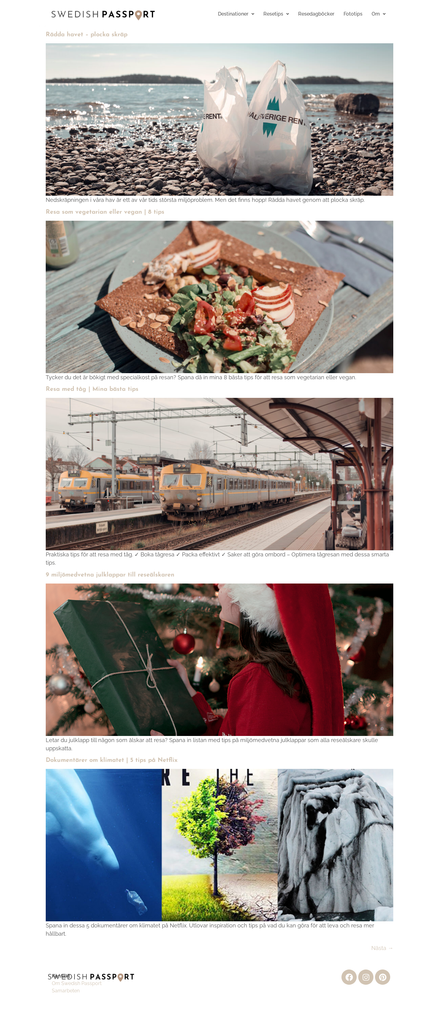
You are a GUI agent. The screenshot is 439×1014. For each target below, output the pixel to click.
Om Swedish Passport (77, 983)
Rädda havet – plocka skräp (86, 35)
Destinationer (236, 14)
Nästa (382, 948)
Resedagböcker (316, 14)
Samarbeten (66, 991)
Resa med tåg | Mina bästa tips (92, 389)
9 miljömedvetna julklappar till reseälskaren (110, 575)
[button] (236, 14)
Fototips (353, 14)
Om (379, 14)
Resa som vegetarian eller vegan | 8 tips (105, 212)
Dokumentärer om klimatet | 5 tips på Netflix (112, 760)
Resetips (276, 14)
